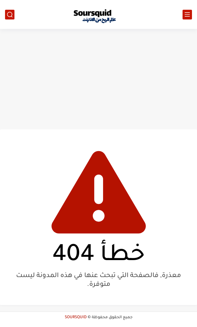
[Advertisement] (98, 79)
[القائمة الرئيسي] (187, 14)
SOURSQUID (76, 317)
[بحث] (9, 14)
